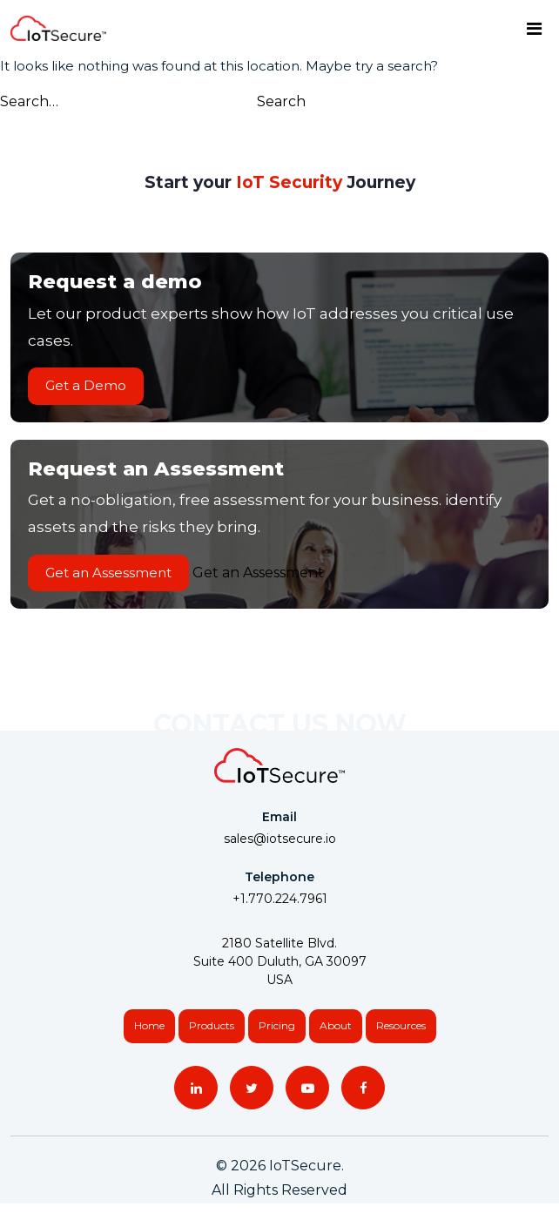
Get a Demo (85, 385)
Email (279, 817)
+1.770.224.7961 (279, 899)
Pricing (277, 1025)
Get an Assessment (108, 572)
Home (149, 1025)
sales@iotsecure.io (280, 838)
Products (211, 1025)
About (336, 1025)
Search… (29, 101)
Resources (401, 1025)
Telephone (279, 877)
